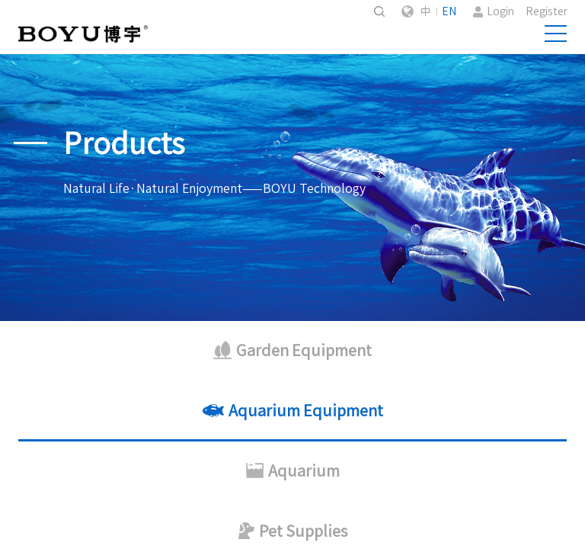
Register (546, 11)
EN (449, 11)
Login (500, 11)
